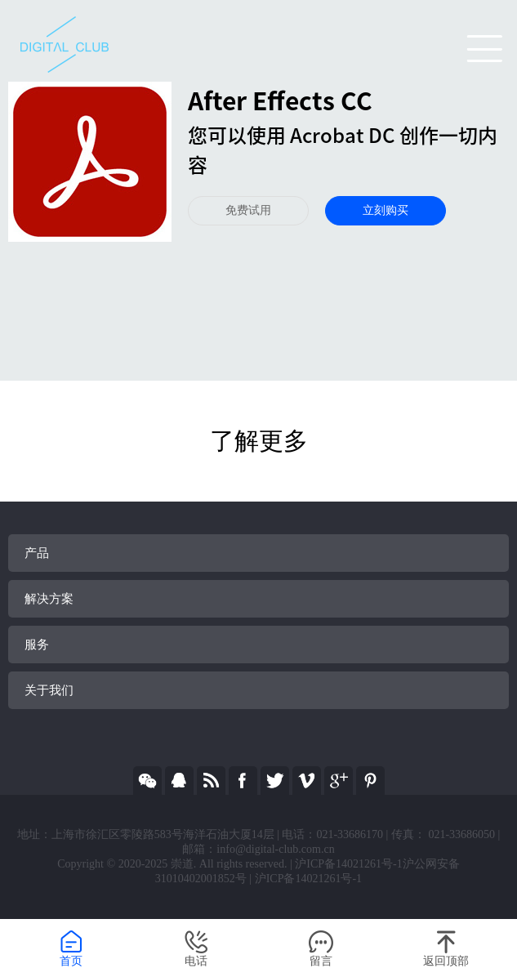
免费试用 (248, 210)
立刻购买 (385, 210)
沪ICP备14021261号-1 (308, 878)
